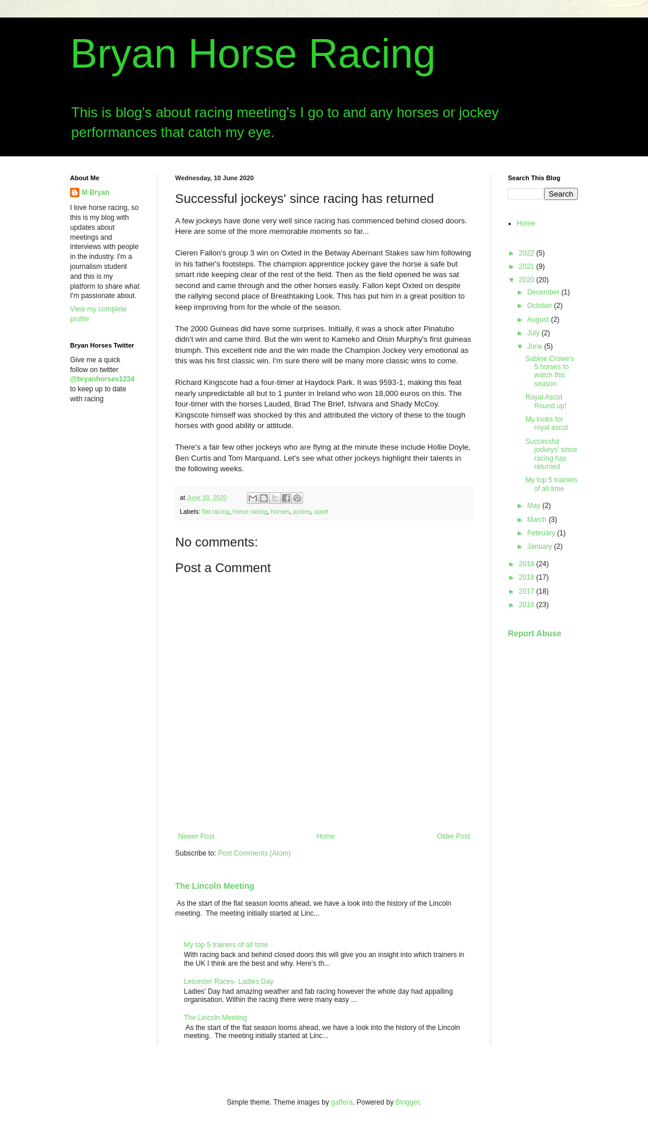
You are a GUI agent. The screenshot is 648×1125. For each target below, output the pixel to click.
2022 (527, 253)
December (544, 292)
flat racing (215, 511)
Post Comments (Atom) (254, 853)
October (540, 306)
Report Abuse (534, 633)
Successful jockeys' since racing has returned (551, 454)
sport (321, 511)
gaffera (342, 1102)
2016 (527, 605)
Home (325, 836)
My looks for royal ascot (546, 423)
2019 (527, 564)
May (534, 506)
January (540, 546)
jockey (302, 511)
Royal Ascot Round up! (545, 401)
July (534, 333)
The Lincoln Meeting (215, 886)
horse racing (250, 511)
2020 (527, 280)
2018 (527, 577)
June (535, 346)
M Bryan (95, 192)
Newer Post (196, 836)
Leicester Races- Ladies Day (228, 981)
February (542, 533)
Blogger (408, 1102)
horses (280, 511)
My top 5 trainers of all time (226, 945)
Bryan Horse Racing (253, 53)
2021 (527, 266)
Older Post (453, 836)
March (538, 520)
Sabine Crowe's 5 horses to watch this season (549, 371)
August (539, 320)
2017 (527, 591)
